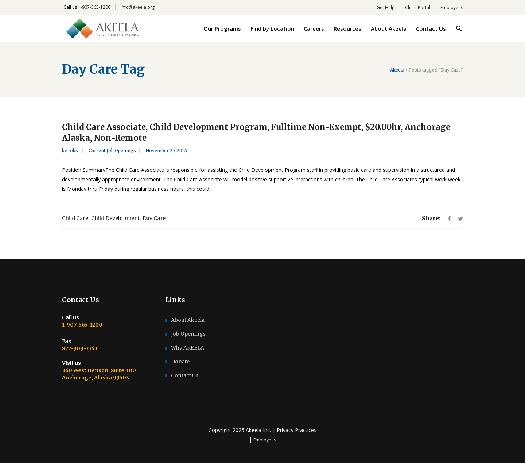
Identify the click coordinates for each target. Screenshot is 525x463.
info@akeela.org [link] (138, 7)
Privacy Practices (296, 430)
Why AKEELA (187, 347)
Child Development (115, 218)
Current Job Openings (112, 150)
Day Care (154, 218)
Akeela (397, 70)
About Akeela (188, 320)
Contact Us (184, 375)
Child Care (75, 218)
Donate (180, 361)
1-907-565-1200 (94, 7)
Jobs (73, 150)
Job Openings (188, 334)
